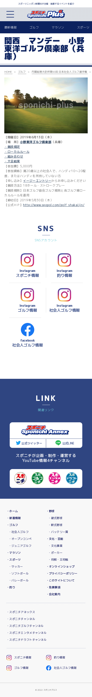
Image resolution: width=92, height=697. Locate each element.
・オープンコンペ (20, 539)
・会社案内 (53, 594)
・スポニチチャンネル (20, 619)
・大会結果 (12, 161)
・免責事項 (53, 587)
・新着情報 (13, 518)
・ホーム (12, 511)
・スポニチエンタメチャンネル (26, 633)
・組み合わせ (13, 156)
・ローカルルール (16, 152)
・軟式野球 (55, 525)
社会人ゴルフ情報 (61, 668)
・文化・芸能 (54, 539)
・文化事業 (55, 546)
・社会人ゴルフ (19, 532)
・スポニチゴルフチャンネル (25, 626)
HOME (8, 72)
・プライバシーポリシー (62, 573)
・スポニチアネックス (20, 612)
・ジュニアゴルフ (20, 546)
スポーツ (83, 27)
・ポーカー (55, 553)
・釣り (10, 587)
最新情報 (10, 27)
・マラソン (13, 553)
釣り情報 (55, 657)
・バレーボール (19, 580)
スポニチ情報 (18, 657)
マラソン (58, 27)
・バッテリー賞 (58, 532)
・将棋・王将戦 (58, 559)
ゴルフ (34, 27)
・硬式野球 (55, 518)
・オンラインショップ (60, 566)
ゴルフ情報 (17, 668)
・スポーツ (13, 559)
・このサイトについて (60, 580)
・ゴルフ (12, 525)
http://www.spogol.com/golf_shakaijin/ (53, 205)
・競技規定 (12, 147)
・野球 (50, 511)
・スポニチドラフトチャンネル (26, 640)
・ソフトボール (19, 573)
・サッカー (16, 566)
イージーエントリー (37, 181)
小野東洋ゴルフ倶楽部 (35, 142)
